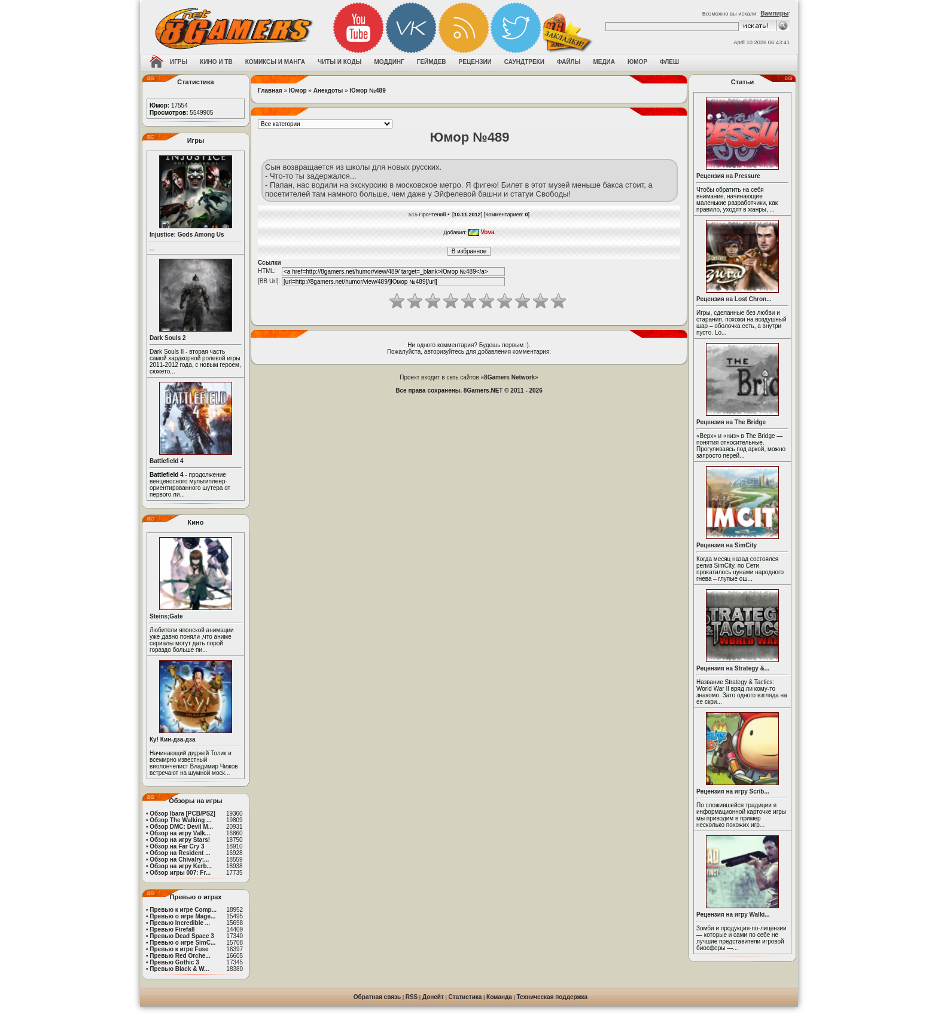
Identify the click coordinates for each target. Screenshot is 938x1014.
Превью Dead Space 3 (182, 936)
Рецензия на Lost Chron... (734, 299)
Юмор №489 (367, 90)
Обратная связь (377, 997)
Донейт (433, 997)
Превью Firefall (172, 929)
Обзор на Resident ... (180, 853)
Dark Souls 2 (168, 338)
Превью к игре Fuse (179, 949)
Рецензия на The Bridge (731, 422)
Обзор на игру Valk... (180, 833)
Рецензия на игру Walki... (733, 914)
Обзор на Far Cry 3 (177, 846)
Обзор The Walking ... (180, 820)
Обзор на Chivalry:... (179, 859)
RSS (412, 997)
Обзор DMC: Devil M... (181, 826)
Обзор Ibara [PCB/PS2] (182, 813)
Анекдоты (328, 90)
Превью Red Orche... (180, 955)
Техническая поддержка (552, 997)
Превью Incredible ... (180, 923)
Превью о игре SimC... (182, 942)
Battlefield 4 (167, 461)
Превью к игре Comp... (183, 909)
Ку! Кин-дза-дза (172, 739)
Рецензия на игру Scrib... (732, 791)
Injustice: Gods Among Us (187, 234)
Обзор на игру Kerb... (181, 866)
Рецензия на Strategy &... (732, 668)
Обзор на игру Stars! (180, 840)
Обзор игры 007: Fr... (180, 872)
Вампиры (774, 13)
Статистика (465, 997)
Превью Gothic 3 (174, 962)
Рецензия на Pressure (728, 176)
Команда (499, 997)
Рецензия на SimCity (726, 545)
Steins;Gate (166, 616)
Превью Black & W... (179, 969)
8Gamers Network (509, 377)
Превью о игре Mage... (182, 916)
